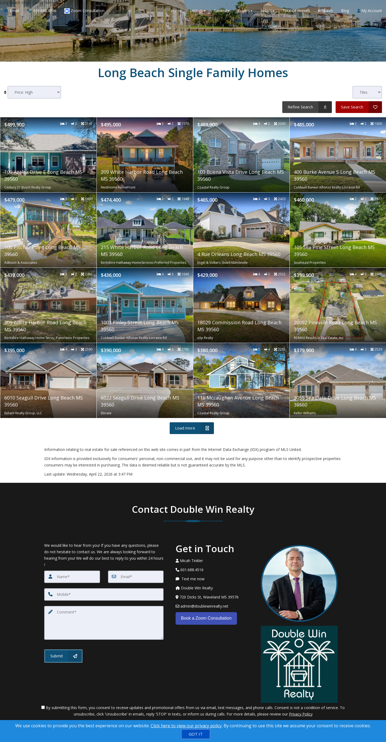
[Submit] (63, 656)
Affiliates (325, 10)
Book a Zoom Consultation (206, 618)
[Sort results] (34, 92)
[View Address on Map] (214, 597)
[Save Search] (359, 107)
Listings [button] (198, 10)
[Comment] (104, 623)
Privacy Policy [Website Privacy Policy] (301, 714)
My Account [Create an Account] (369, 10)
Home (176, 10)
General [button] (222, 10)
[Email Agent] (13, 10)
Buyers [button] (245, 10)
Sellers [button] (267, 10)
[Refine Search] (307, 107)
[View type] (367, 92)
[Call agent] (41, 10)
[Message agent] (214, 579)
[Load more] (192, 428)
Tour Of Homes (296, 10)
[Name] (72, 577)
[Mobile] (104, 594)
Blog (345, 10)
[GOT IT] (195, 734)
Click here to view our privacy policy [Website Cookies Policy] (186, 726)
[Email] (136, 577)
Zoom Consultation (84, 11)
